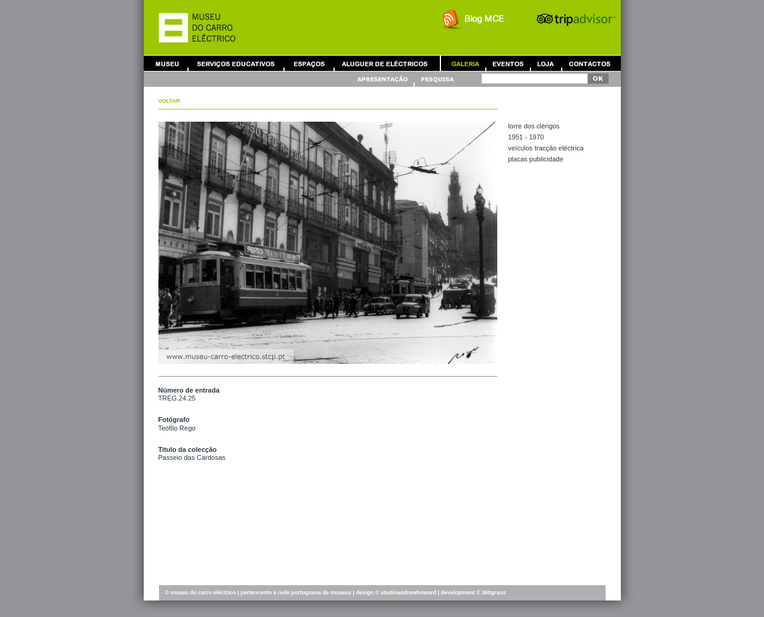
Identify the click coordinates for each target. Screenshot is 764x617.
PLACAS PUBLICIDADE (536, 159)
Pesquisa (437, 79)
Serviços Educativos (236, 63)
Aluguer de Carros (384, 63)
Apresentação (384, 79)
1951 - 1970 (526, 137)
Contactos (590, 63)
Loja (545, 63)
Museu (170, 63)
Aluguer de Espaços (308, 63)
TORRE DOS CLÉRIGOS (534, 126)
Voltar (169, 101)
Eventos (508, 63)
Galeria (465, 63)
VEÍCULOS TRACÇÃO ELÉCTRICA (546, 148)
